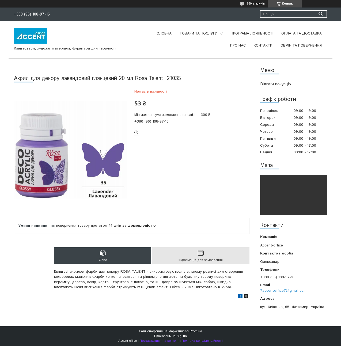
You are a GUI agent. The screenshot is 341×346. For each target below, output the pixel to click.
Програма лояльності (252, 33)
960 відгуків (256, 3)
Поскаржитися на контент (159, 341)
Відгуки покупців (275, 84)
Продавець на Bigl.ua (170, 336)
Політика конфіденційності (202, 341)
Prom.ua (196, 331)
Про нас (238, 45)
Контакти (263, 45)
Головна (163, 33)
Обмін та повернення (301, 45)
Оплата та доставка (301, 33)
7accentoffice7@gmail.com (283, 290)
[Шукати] (321, 14)
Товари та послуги (198, 33)
